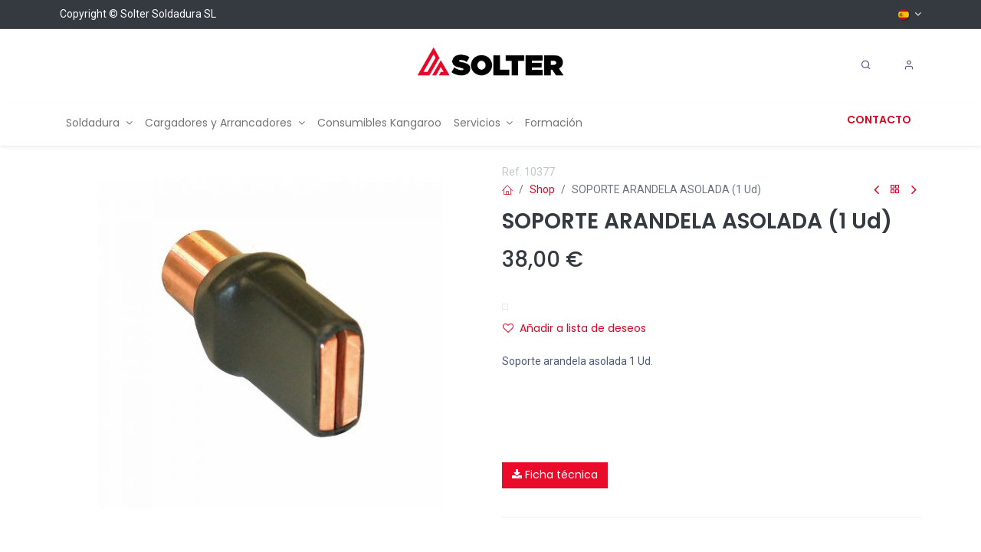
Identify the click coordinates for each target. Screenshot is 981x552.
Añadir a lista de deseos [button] (574, 328)
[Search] (866, 65)
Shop (542, 189)
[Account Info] (909, 65)
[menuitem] (99, 123)
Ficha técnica (555, 474)
